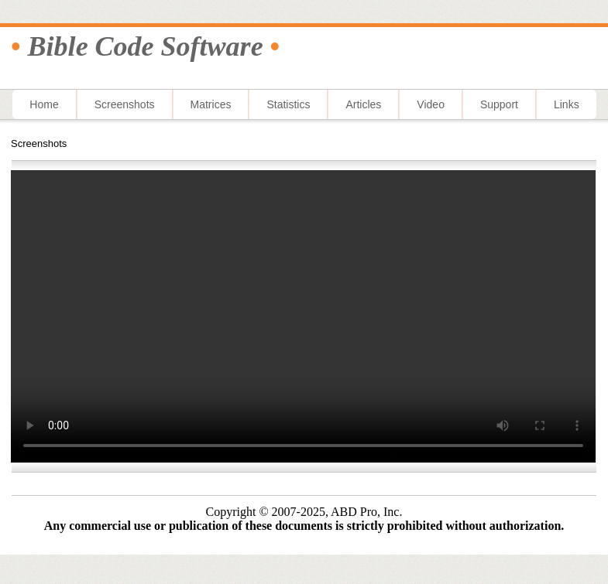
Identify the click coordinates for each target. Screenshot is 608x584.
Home (43, 104)
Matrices (211, 104)
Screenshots (124, 104)
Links (566, 104)
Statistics (288, 104)
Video (431, 104)
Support (499, 104)
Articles (363, 104)
